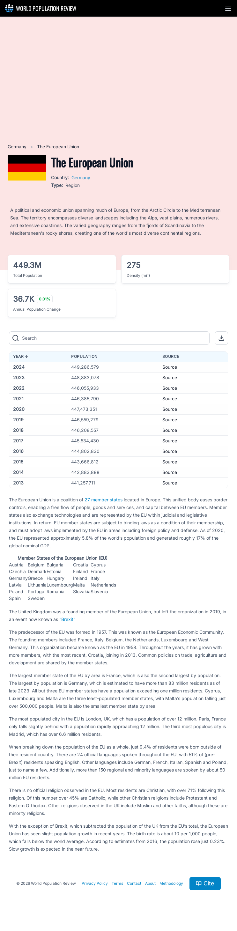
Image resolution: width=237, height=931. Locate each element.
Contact (134, 883)
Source (169, 367)
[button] (228, 8)
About (150, 883)
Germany (18, 146)
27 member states (103, 499)
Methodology (171, 883)
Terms (117, 883)
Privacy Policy (95, 883)
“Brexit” (67, 619)
